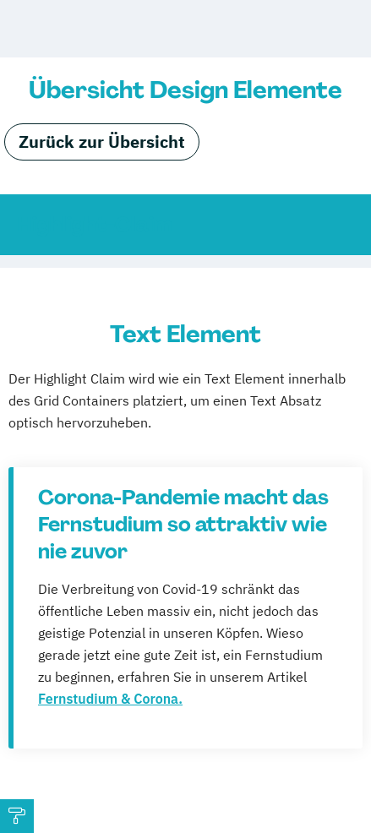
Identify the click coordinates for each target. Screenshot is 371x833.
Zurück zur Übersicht (102, 141)
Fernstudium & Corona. (110, 698)
